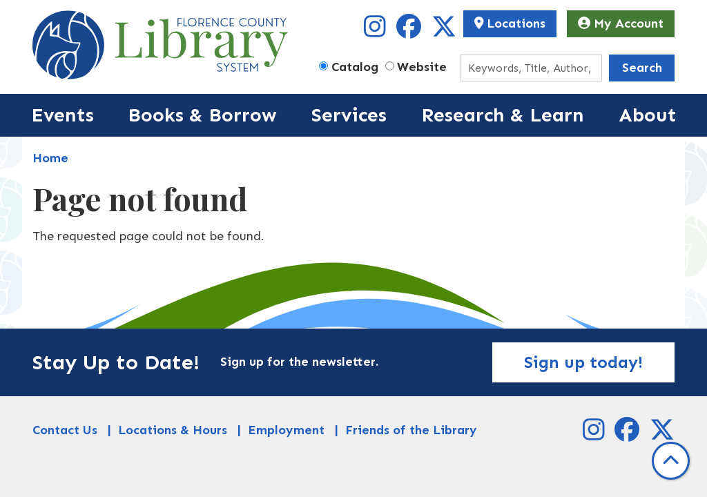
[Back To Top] (671, 461)
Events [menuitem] (62, 115)
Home (50, 158)
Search (642, 67)
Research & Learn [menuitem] (502, 115)
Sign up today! (583, 362)
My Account (621, 23)
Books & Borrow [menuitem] (202, 115)
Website (422, 67)
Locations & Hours (172, 430)
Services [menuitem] (349, 115)
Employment (286, 430)
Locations (510, 23)
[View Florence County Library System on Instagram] (376, 31)
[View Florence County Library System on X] (444, 31)
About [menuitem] (648, 115)
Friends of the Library (411, 430)
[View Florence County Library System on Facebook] (410, 31)
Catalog (354, 67)
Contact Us (64, 430)
